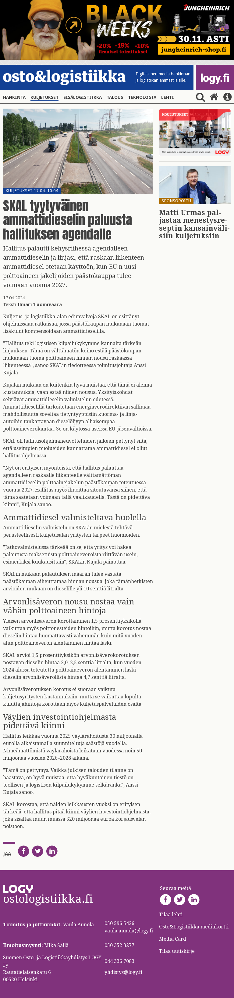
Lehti (167, 97)
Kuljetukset (44, 97)
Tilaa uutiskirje (177, 951)
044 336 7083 (119, 961)
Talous (115, 97)
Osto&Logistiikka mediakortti (194, 927)
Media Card (173, 939)
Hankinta (14, 97)
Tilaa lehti (171, 914)
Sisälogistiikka (82, 97)
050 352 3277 (119, 945)
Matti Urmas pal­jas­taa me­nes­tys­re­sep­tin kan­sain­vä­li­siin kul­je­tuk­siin (194, 224)
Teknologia (142, 97)
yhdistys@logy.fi (123, 972)
